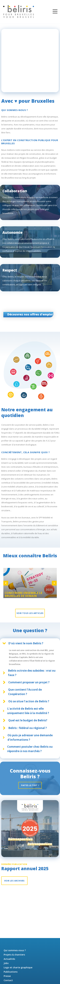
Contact (8, 980)
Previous (5, 583)
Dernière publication (14, 865)
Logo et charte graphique (18, 967)
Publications (10, 971)
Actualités (9, 958)
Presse (7, 976)
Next (54, 583)
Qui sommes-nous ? (15, 950)
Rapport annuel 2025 (24, 869)
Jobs (6, 963)
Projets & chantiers (14, 954)
